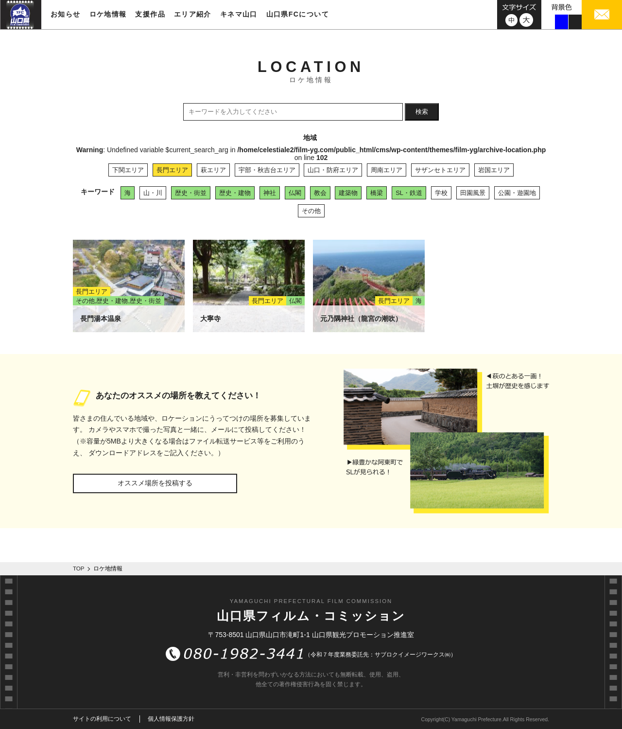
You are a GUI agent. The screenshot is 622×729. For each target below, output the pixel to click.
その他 (311, 210)
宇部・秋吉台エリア (267, 170)
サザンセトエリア (440, 170)
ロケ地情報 (108, 14)
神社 (269, 192)
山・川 (152, 192)
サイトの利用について (102, 719)
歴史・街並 (191, 192)
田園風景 (472, 192)
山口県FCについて (297, 14)
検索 (421, 111)
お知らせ (66, 14)
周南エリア (386, 170)
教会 (320, 192)
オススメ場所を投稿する (155, 483)
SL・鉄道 (409, 192)
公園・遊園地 (517, 192)
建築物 (348, 192)
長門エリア (172, 170)
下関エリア (128, 170)
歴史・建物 (235, 192)
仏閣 (295, 192)
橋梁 (376, 192)
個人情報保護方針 (171, 719)
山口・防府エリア (333, 170)
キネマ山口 (239, 14)
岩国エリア (494, 170)
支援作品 (150, 14)
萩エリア (213, 170)
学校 (441, 192)
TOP (79, 568)
